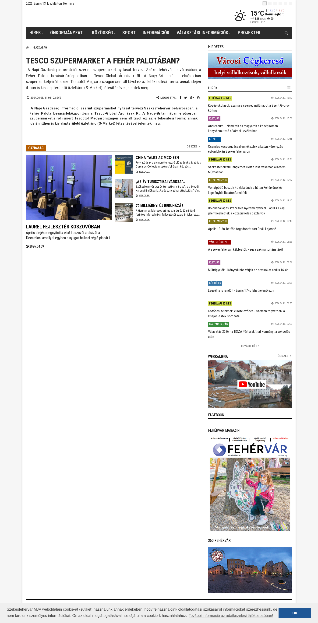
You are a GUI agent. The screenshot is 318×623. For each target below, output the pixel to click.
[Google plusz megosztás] (192, 97)
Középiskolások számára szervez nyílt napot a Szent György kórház (249, 107)
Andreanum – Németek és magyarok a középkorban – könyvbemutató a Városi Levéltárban (244, 128)
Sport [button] (129, 32)
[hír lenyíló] (289, 88)
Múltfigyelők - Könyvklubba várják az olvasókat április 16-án (248, 270)
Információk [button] (156, 32)
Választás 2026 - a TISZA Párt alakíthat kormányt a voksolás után (249, 334)
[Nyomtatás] (198, 97)
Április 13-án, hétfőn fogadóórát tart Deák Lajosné (242, 229)
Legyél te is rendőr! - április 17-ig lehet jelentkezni (241, 290)
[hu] (264, 3)
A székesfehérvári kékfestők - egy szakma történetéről (245, 249)
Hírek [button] (36, 34)
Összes (192, 146)
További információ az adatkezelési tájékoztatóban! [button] (231, 616)
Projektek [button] (250, 34)
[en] (270, 3)
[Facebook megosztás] (180, 97)
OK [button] (294, 613)
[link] (250, 66)
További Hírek (250, 346)
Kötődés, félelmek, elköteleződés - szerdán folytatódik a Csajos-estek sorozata (246, 313)
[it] (285, 3)
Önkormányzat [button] (67, 34)
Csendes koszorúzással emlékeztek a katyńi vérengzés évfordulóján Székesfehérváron (245, 149)
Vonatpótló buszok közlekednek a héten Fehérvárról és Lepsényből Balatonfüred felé (245, 190)
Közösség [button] (104, 34)
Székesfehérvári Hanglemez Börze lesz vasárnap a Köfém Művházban (247, 169)
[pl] (275, 3)
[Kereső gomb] (286, 33)
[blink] (290, 3)
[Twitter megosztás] (185, 97)
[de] (280, 3)
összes (283, 356)
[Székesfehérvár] (68, 16)
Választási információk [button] (204, 34)
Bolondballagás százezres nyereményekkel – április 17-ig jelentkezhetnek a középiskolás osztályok (246, 210)
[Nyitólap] (27, 47)
